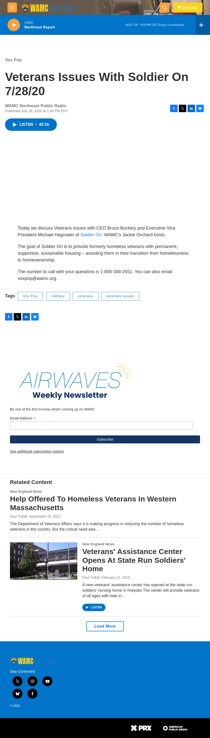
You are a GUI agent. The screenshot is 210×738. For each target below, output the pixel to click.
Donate (190, 7)
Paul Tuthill (18, 516)
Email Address (22, 418)
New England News (26, 491)
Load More (104, 626)
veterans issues (120, 296)
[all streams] (202, 25)
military (58, 296)
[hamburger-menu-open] (12, 7)
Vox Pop (13, 60)
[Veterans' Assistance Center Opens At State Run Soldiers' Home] (43, 561)
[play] (14, 25)
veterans (85, 296)
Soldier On (91, 234)
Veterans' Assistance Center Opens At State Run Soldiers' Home (134, 560)
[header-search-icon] (165, 7)
